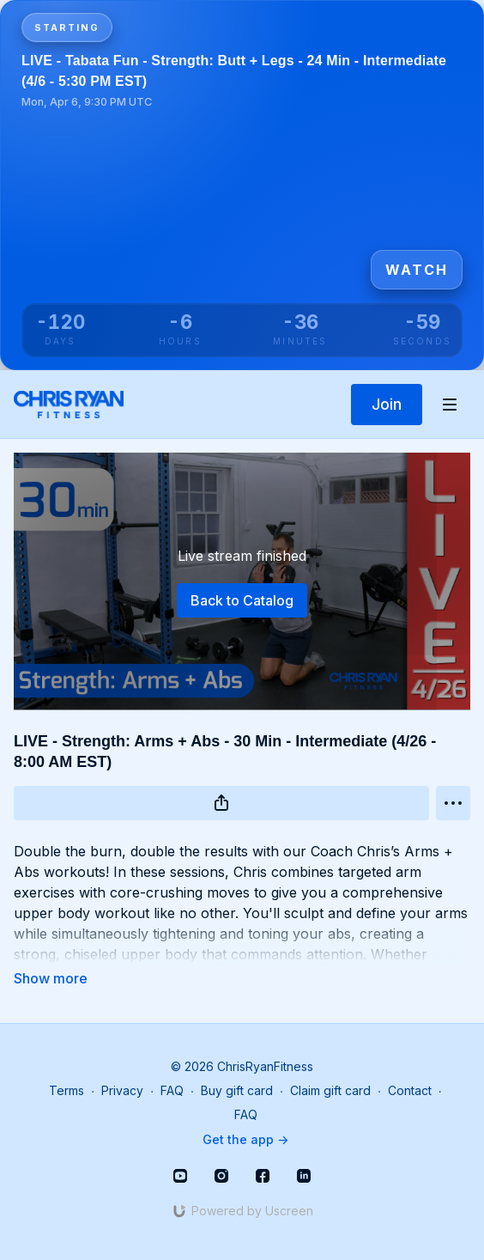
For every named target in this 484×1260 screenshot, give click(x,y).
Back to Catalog (242, 600)
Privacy (122, 1090)
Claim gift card (330, 1090)
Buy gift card (237, 1090)
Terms (66, 1090)
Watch (416, 269)
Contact (410, 1090)
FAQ (172, 1090)
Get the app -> (245, 1139)
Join (387, 404)
